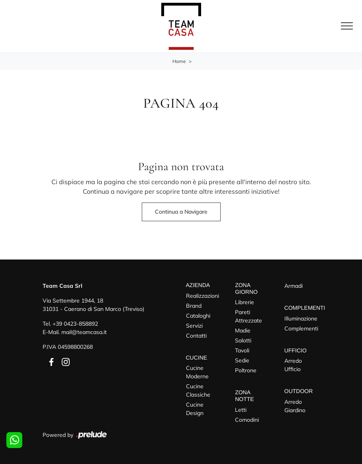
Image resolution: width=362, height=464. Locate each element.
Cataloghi (198, 315)
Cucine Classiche (198, 390)
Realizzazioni (202, 295)
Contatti (196, 335)
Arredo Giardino (294, 406)
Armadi (293, 285)
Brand (194, 305)
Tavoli (242, 350)
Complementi (301, 328)
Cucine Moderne (197, 372)
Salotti (243, 340)
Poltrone (245, 370)
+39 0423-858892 (75, 323)
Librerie (244, 302)
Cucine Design (195, 409)
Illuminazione (300, 318)
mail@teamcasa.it (84, 332)
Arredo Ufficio (293, 365)
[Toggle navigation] (347, 26)
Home (179, 61)
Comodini (247, 419)
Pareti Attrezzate (248, 316)
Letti (241, 409)
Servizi (194, 325)
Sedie (242, 360)
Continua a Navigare (181, 211)
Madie (242, 330)
